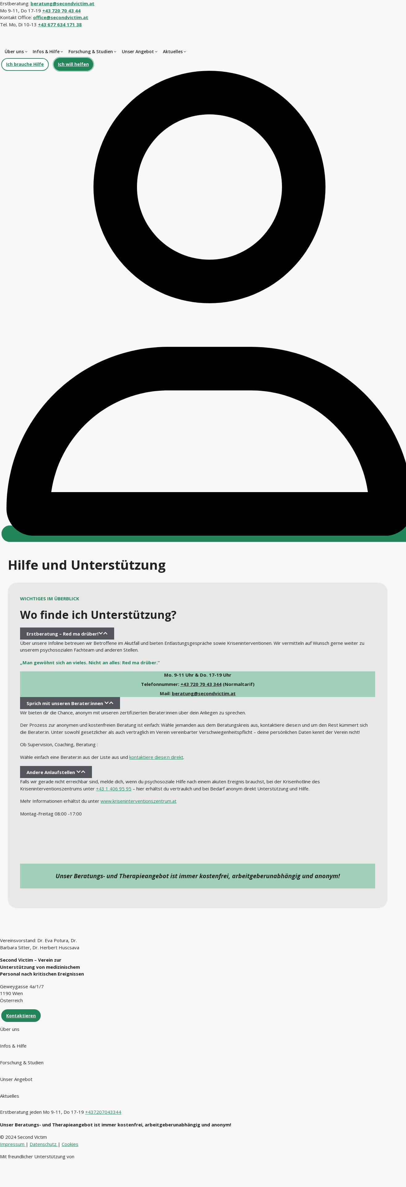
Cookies (70, 1144)
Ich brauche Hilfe (25, 64)
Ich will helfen (73, 64)
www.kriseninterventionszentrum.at (138, 801)
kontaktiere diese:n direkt (156, 757)
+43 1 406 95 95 (113, 788)
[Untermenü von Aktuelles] (185, 51)
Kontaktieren (21, 1016)
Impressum (13, 1144)
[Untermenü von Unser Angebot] (156, 51)
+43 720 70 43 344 (201, 684)
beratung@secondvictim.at (204, 693)
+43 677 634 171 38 (60, 24)
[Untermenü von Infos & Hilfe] (61, 51)
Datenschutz (44, 1144)
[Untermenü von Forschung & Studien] (115, 51)
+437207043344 (103, 1112)
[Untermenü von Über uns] (26, 51)
